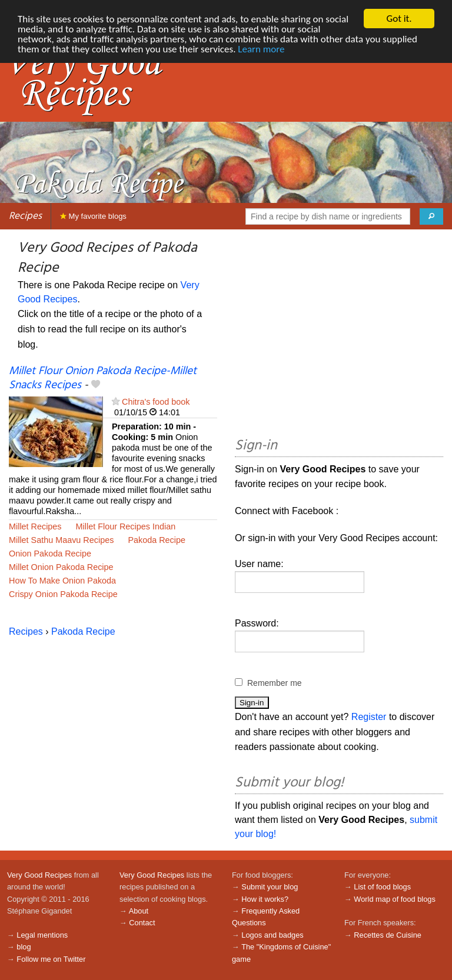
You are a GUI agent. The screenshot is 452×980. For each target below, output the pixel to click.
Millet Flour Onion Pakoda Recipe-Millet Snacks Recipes (103, 378)
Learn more (261, 49)
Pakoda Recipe (156, 540)
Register (369, 717)
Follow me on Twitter (50, 959)
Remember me (274, 683)
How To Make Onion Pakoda (62, 580)
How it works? (264, 899)
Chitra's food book (156, 401)
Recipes (25, 216)
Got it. (398, 18)
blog (23, 946)
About (138, 910)
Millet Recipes (35, 526)
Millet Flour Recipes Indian (126, 526)
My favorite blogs (93, 216)
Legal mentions (42, 935)
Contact (142, 922)
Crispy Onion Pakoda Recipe (63, 594)
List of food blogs (382, 886)
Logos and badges (272, 935)
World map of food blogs (394, 899)
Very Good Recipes (39, 875)
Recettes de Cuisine (387, 935)
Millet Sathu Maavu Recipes (61, 540)
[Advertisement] (339, 335)
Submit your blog (269, 886)
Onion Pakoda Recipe (50, 553)
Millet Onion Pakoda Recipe (61, 567)
